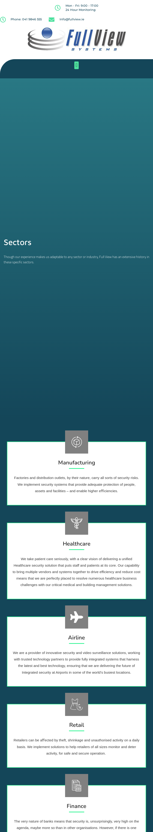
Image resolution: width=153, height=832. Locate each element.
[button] (76, 65)
